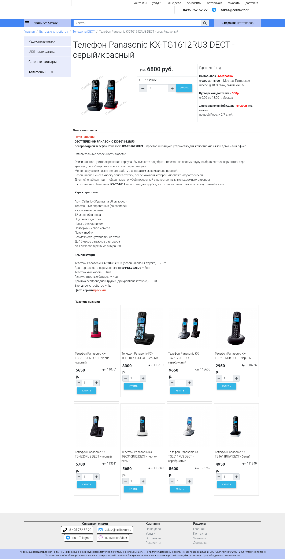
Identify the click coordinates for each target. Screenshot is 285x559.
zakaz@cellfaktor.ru (236, 10)
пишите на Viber (113, 538)
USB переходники (42, 52)
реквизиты (194, 3)
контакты (140, 3)
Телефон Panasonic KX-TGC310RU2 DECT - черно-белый (139, 456)
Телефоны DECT (84, 31)
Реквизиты (153, 543)
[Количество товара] (157, 88)
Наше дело (153, 529)
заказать (234, 3)
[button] (204, 23)
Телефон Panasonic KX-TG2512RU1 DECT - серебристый (183, 358)
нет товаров (237, 23)
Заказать (199, 538)
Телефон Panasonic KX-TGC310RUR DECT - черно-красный (92, 358)
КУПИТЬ (184, 88)
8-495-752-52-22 (77, 530)
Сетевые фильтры (43, 62)
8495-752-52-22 (195, 10)
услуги (156, 3)
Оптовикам (153, 538)
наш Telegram (78, 538)
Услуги (150, 533)
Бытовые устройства (53, 31)
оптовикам (214, 3)
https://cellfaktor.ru (256, 552)
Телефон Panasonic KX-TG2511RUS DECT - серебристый (183, 456)
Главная (29, 31)
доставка (251, 3)
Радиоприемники (42, 41)
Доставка (200, 543)
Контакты (200, 533)
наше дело (174, 3)
